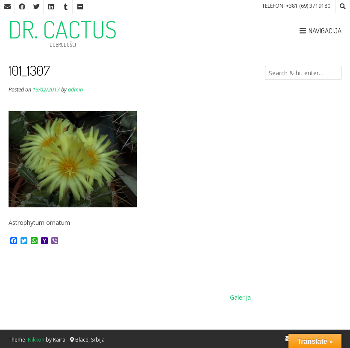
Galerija (240, 297)
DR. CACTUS (63, 29)
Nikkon (36, 339)
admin (75, 89)
